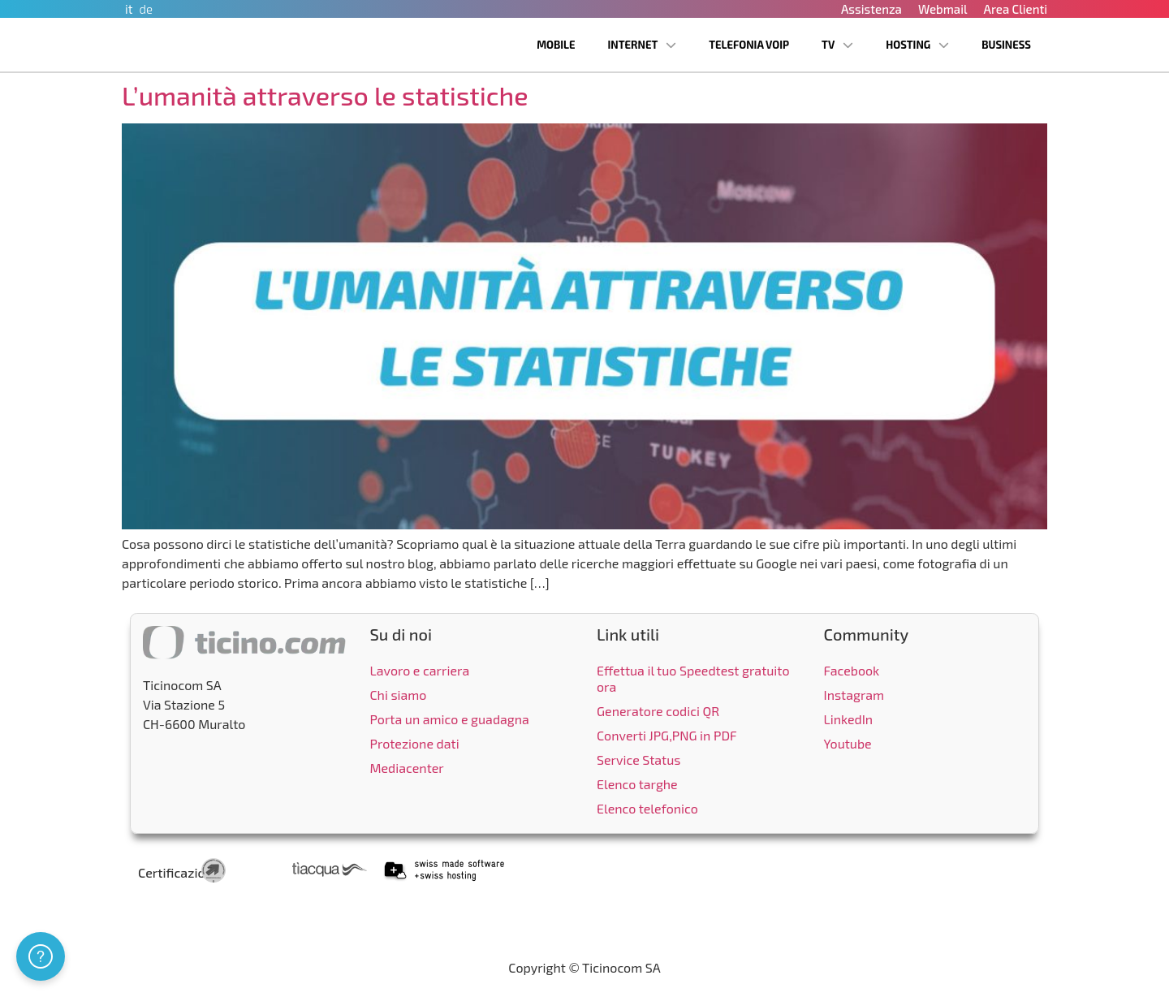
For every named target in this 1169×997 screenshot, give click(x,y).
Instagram (854, 694)
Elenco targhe (637, 784)
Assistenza (871, 9)
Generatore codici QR (658, 711)
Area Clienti (1015, 9)
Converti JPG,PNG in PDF (667, 735)
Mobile (556, 44)
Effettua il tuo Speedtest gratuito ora (693, 678)
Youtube (848, 743)
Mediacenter (407, 767)
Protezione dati (414, 743)
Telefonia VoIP (749, 44)
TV (837, 45)
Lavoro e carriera (420, 670)
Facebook (852, 670)
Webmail (943, 9)
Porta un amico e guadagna (449, 719)
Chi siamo (398, 694)
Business (1006, 44)
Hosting (917, 45)
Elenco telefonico (647, 808)
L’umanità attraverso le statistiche (325, 95)
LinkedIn (849, 719)
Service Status (638, 759)
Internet (642, 45)
